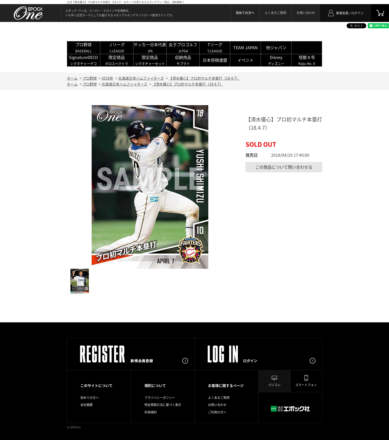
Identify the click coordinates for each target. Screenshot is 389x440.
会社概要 (86, 404)
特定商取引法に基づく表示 (162, 404)
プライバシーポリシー (159, 397)
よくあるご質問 (275, 12)
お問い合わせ (306, 12)
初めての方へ (89, 397)
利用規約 (150, 412)
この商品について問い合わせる (283, 167)
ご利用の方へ (217, 412)
